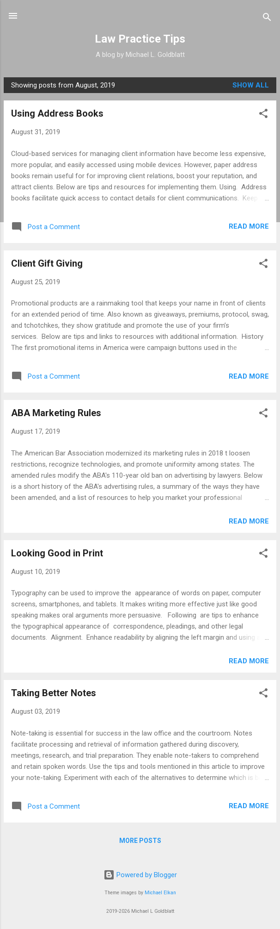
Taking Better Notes (53, 692)
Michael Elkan (160, 893)
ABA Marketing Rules (56, 412)
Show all (250, 85)
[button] (263, 115)
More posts (140, 840)
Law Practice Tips (140, 38)
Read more (249, 226)
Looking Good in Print (57, 553)
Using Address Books (57, 113)
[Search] (267, 19)
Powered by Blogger (140, 875)
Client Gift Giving (47, 263)
